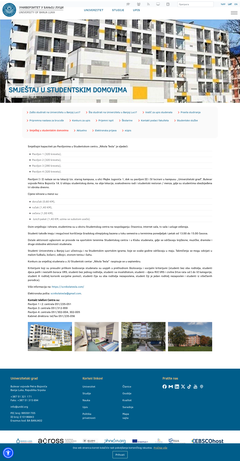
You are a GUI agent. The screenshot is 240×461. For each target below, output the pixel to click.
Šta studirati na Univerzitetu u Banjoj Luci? (112, 112)
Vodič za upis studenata (158, 112)
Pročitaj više (160, 448)
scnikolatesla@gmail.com (66, 293)
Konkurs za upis (81, 120)
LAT (230, 4)
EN (235, 4)
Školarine (126, 120)
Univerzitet (94, 10)
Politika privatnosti (84, 414)
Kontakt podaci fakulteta (154, 120)
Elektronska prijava (105, 130)
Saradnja (124, 406)
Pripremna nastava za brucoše (46, 120)
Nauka (84, 400)
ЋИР (223, 4)
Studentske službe (186, 120)
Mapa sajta (124, 414)
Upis (136, 10)
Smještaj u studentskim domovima (48, 130)
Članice (124, 386)
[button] (8, 453)
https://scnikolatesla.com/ (68, 286)
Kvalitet (124, 400)
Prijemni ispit (105, 120)
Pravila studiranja (190, 112)
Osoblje (124, 393)
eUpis (127, 130)
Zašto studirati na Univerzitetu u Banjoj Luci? (54, 112)
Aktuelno (81, 130)
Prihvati (120, 454)
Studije (118, 10)
